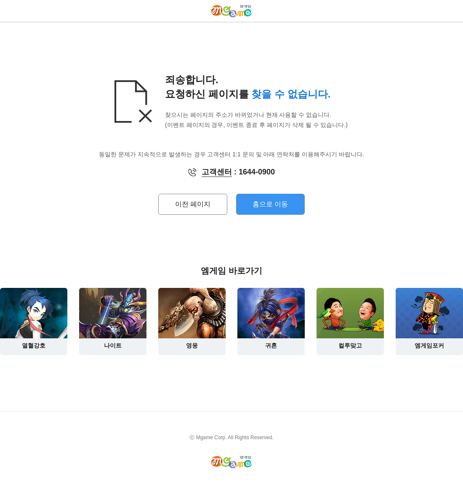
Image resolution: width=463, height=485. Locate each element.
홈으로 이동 (270, 204)
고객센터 (217, 172)
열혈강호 (33, 318)
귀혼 (271, 318)
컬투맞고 (350, 318)
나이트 (112, 318)
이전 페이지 (192, 204)
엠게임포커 (429, 318)
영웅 (192, 318)
